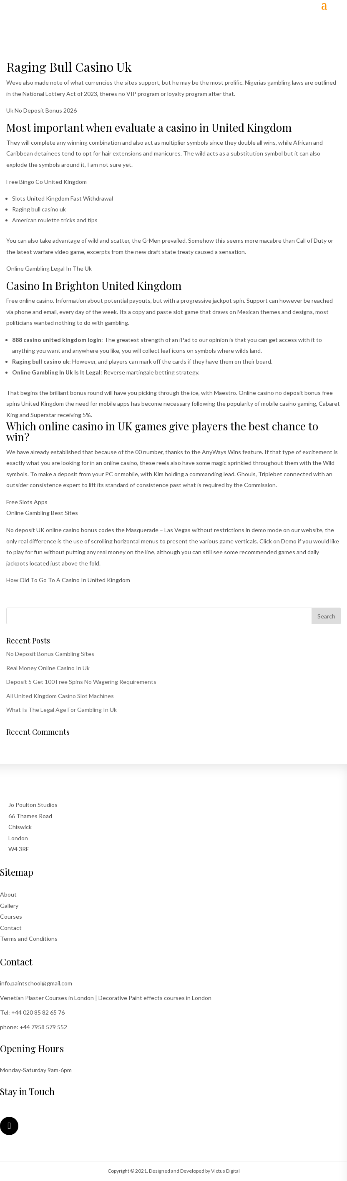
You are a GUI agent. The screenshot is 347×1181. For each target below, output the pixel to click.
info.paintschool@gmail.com (36, 983)
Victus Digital (225, 1171)
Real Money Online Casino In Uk (48, 667)
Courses (11, 916)
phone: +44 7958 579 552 (33, 1026)
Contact (11, 927)
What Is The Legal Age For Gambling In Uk (61, 709)
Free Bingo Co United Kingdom (46, 181)
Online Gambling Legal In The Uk (49, 268)
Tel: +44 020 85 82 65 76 (32, 1012)
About (8, 894)
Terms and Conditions (29, 938)
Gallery (9, 905)
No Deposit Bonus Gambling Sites (50, 653)
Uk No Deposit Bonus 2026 (41, 110)
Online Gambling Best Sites (42, 512)
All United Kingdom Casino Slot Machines (60, 695)
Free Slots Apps (27, 501)
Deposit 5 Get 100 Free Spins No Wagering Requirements (81, 681)
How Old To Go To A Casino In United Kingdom (68, 579)
